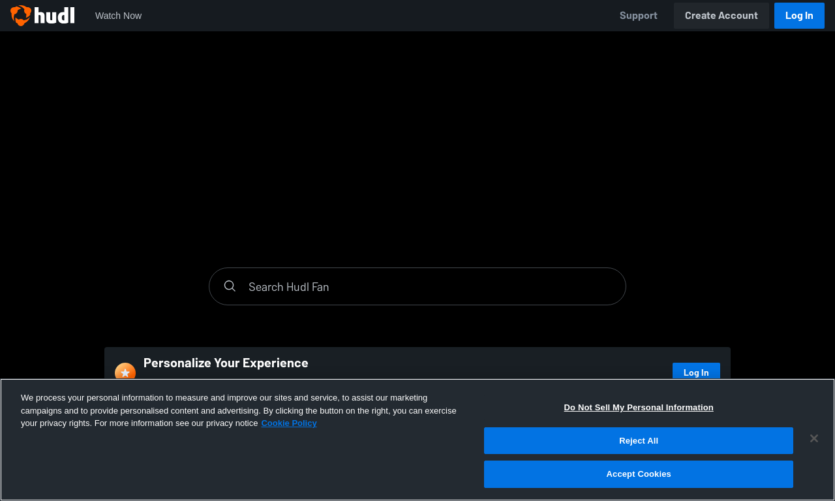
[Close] (814, 438)
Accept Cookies (639, 474)
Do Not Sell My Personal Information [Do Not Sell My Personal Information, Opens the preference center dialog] (639, 407)
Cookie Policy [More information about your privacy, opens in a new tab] (288, 423)
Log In (799, 15)
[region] (417, 439)
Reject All (638, 441)
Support (639, 15)
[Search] (431, 286)
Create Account (721, 15)
